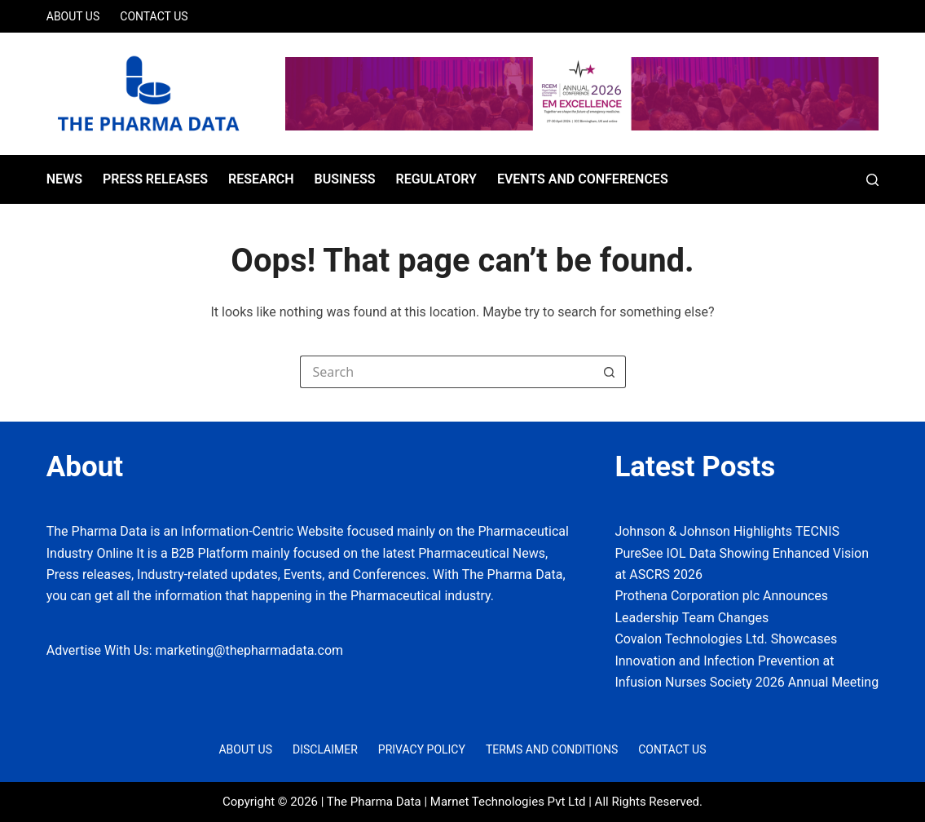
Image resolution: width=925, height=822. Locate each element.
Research (261, 179)
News (64, 179)
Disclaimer (325, 749)
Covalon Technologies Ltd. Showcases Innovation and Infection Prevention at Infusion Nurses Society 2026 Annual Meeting (746, 660)
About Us (73, 16)
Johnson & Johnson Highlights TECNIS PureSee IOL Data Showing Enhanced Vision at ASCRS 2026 (741, 553)
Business (345, 179)
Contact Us (153, 16)
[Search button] (609, 372)
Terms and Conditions (552, 749)
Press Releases (155, 179)
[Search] (872, 180)
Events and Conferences (582, 179)
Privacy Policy (421, 749)
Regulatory (435, 179)
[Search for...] (446, 372)
